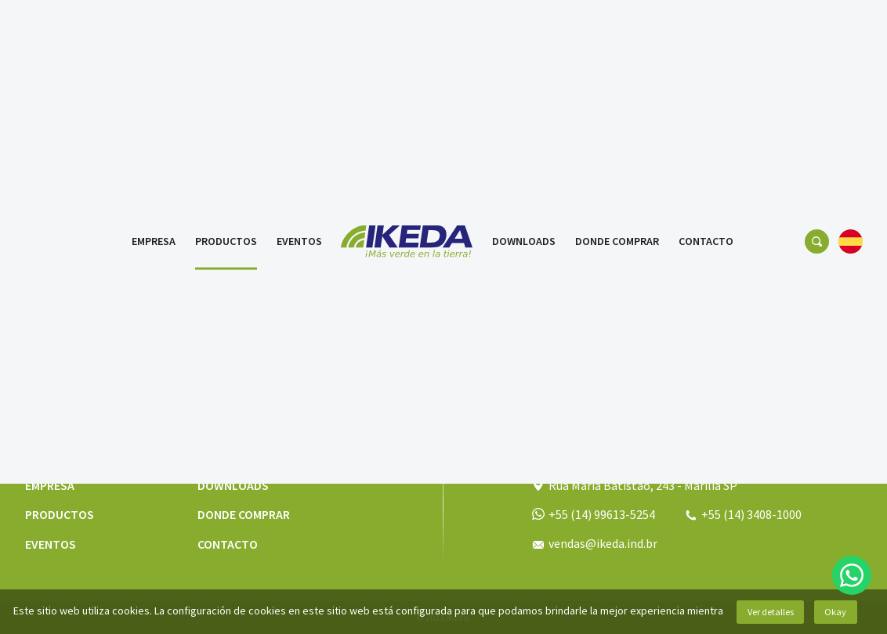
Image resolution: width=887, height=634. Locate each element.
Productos (226, 27)
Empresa (154, 27)
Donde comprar (617, 27)
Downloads (524, 27)
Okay (835, 612)
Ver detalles (771, 612)
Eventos (299, 27)
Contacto (706, 27)
